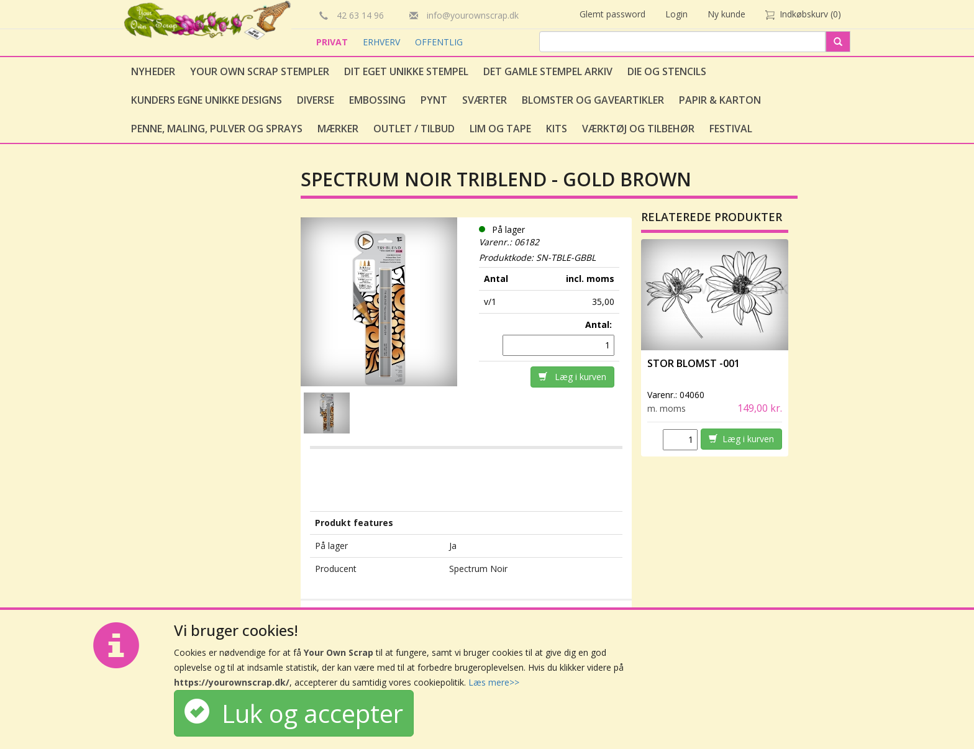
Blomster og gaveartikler (593, 100)
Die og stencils (666, 71)
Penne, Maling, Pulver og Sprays (217, 128)
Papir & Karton (720, 100)
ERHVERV (383, 42)
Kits (556, 128)
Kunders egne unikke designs (206, 100)
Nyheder (153, 71)
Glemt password (612, 14)
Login (676, 14)
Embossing (377, 100)
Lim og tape (500, 128)
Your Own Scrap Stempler (259, 71)
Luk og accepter (293, 713)
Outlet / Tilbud (414, 128)
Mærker (337, 128)
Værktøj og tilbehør (638, 128)
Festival (730, 128)
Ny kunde (726, 14)
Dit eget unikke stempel (406, 71)
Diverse (315, 100)
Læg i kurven (572, 377)
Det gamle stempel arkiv (547, 71)
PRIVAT (333, 42)
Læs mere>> (493, 682)
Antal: (599, 324)
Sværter (484, 100)
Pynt (434, 100)
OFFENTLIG (439, 42)
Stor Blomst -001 (693, 363)
